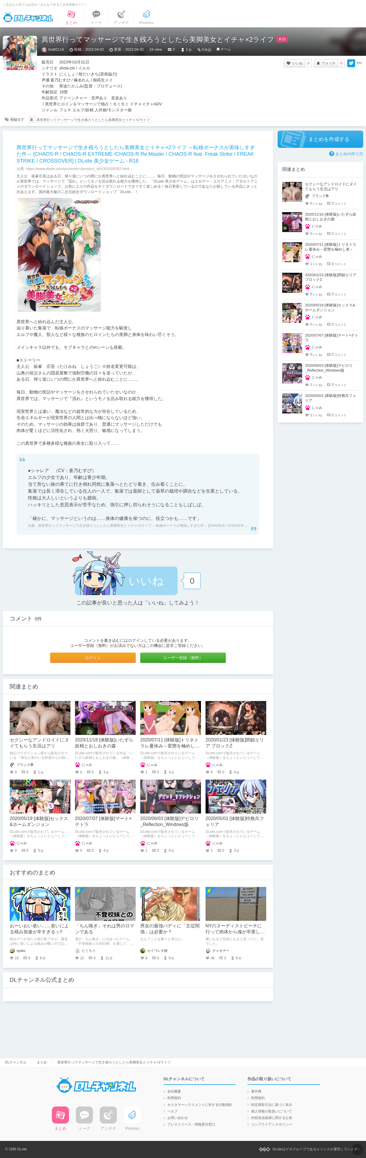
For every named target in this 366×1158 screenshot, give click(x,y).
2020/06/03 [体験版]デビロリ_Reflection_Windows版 (329, 367)
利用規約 (174, 1098)
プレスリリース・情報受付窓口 (191, 1124)
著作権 (256, 1091)
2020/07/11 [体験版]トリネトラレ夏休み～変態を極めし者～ (170, 745)
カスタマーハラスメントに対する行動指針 (199, 1105)
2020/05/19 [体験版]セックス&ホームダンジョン (330, 307)
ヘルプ (172, 1111)
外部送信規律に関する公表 (271, 1118)
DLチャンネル (28, 17)
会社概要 (174, 1091)
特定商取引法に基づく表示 (271, 1105)
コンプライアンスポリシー (271, 1124)
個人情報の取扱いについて (271, 1111)
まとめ (42, 1062)
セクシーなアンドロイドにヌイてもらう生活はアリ (331, 186)
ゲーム (226, 49)
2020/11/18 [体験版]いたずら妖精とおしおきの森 (330, 216)
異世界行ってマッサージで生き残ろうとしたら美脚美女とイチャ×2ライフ (93, 120)
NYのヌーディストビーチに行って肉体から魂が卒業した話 (235, 931)
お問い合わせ (177, 1118)
